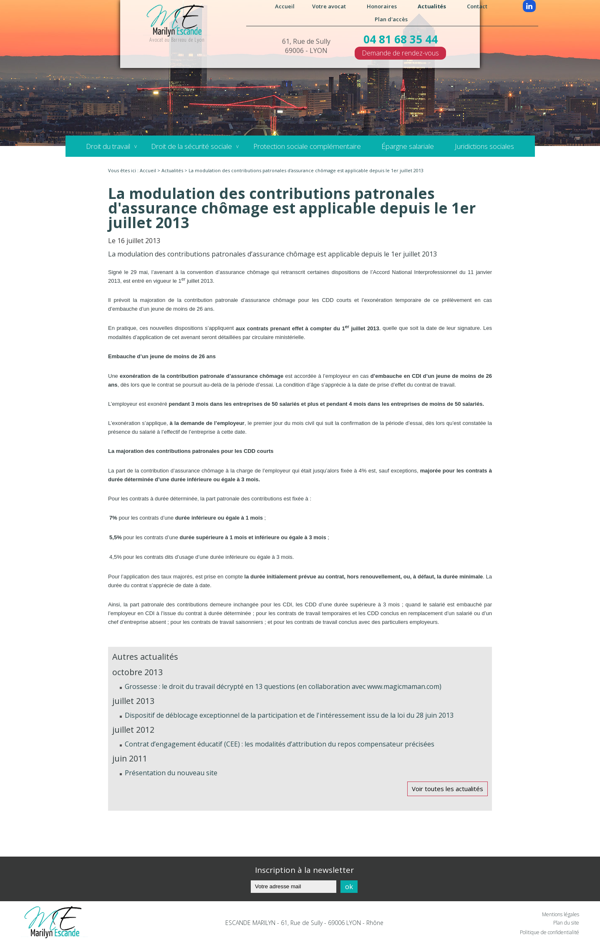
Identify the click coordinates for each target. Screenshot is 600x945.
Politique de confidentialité (549, 932)
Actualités (432, 6)
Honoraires (382, 6)
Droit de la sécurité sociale (191, 146)
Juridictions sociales (484, 146)
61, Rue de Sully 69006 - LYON (306, 46)
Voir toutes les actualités (447, 788)
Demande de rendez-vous (400, 53)
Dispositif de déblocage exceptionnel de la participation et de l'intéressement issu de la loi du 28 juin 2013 (289, 715)
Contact (477, 6)
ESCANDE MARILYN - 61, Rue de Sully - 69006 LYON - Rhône (304, 923)
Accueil (285, 6)
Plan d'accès (391, 19)
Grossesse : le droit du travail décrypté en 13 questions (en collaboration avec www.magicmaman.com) (283, 686)
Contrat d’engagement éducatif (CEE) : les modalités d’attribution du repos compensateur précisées (279, 744)
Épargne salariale (407, 146)
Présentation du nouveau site (171, 772)
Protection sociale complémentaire (307, 146)
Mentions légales (560, 914)
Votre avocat (329, 6)
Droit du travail (108, 146)
